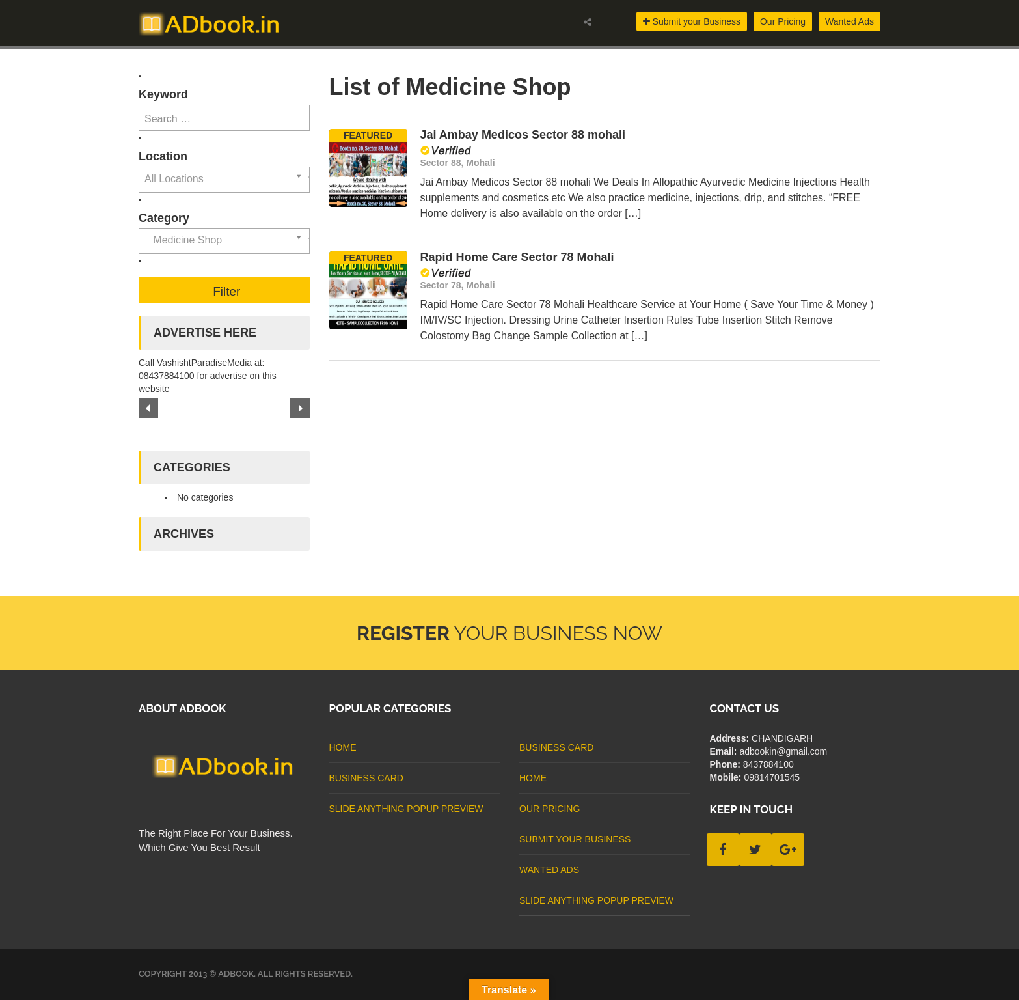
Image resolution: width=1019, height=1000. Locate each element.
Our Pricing (783, 21)
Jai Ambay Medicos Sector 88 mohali (522, 134)
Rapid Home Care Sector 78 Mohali (517, 257)
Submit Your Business (575, 839)
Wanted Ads (849, 21)
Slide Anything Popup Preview (406, 808)
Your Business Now (509, 633)
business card (366, 778)
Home (343, 747)
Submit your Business (691, 21)
